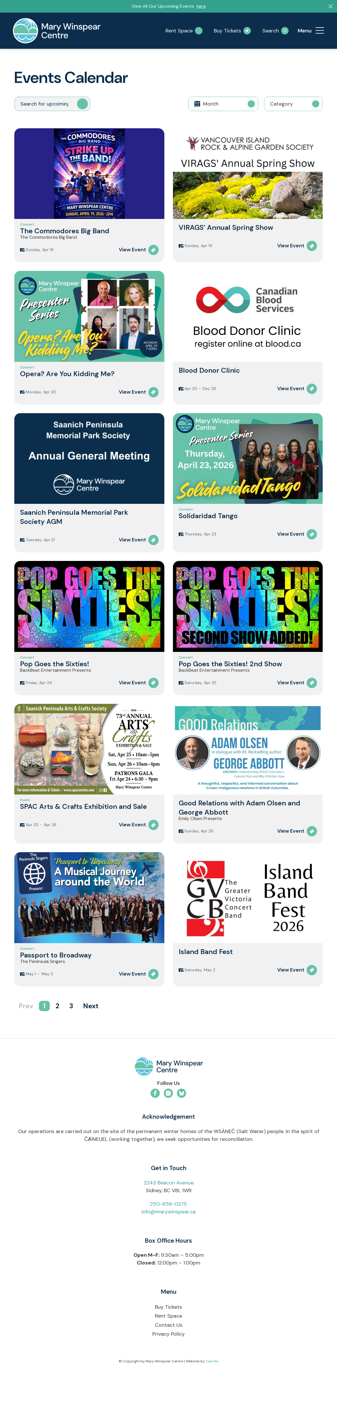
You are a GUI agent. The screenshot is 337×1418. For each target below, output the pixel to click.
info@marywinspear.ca (168, 1248)
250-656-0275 (168, 1241)
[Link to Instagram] (168, 1130)
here (201, 6)
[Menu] (320, 31)
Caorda (212, 1398)
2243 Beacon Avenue (169, 1219)
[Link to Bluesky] (181, 1130)
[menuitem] (320, 31)
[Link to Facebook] (155, 1130)
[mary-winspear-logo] (56, 30)
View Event (132, 259)
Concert (27, 227)
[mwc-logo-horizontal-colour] (168, 1104)
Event (25, 825)
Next (90, 1043)
